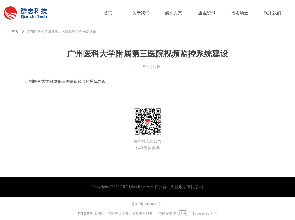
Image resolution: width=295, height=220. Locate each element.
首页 (15, 31)
